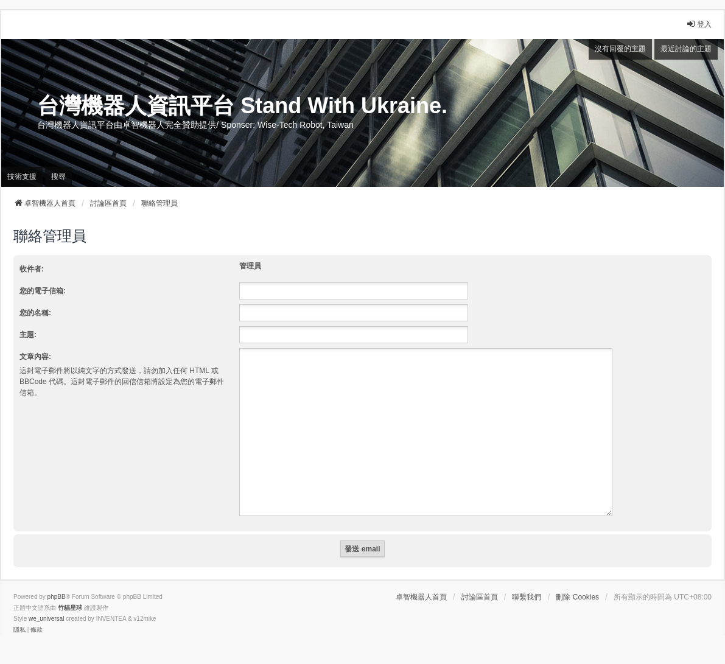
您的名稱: (35, 313)
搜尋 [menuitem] (58, 176)
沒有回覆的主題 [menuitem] (620, 48)
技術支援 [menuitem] (22, 176)
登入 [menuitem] (699, 24)
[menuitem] (19, 615)
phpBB (56, 582)
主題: (28, 334)
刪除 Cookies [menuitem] (577, 582)
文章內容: (35, 356)
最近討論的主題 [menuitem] (686, 48)
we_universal (46, 604)
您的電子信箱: (42, 291)
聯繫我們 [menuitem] (526, 582)
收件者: (31, 269)
